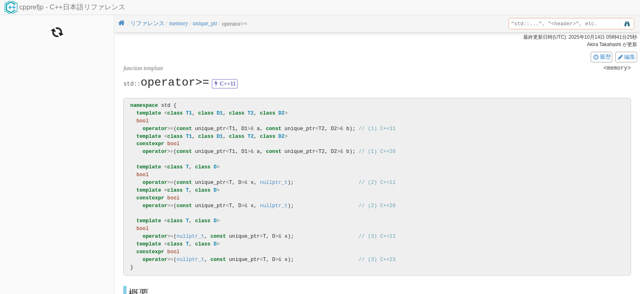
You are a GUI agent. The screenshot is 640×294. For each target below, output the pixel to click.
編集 (626, 56)
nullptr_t (274, 182)
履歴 (601, 56)
